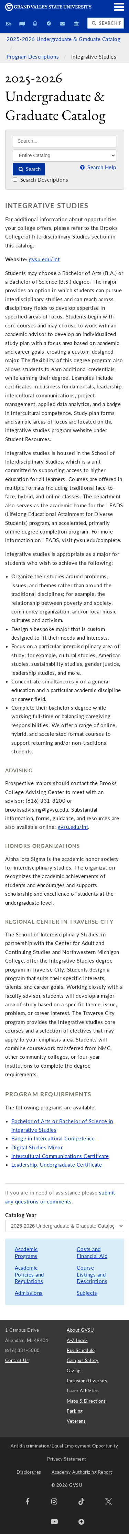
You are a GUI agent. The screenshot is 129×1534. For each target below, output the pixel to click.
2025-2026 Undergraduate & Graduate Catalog (63, 39)
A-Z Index (77, 1340)
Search (29, 169)
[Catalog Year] (64, 1226)
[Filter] (64, 155)
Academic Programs (26, 1252)
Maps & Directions (86, 1401)
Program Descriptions (34, 57)
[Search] (64, 141)
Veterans (76, 1421)
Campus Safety (83, 1360)
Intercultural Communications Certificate (60, 1156)
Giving (73, 1370)
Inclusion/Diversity (87, 1380)
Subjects (87, 1293)
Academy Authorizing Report (82, 1472)
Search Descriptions (40, 180)
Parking (75, 1411)
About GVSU (80, 1330)
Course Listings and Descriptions (92, 1274)
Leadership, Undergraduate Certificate (56, 1165)
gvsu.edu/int (44, 259)
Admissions (29, 1293)
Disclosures (29, 1472)
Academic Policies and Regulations (29, 1274)
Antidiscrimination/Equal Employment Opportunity (64, 1446)
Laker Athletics (83, 1390)
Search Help (97, 167)
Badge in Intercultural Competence (53, 1138)
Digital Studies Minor (37, 1147)
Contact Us (17, 1360)
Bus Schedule (81, 1350)
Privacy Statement (66, 1459)
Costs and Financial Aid (92, 1252)
